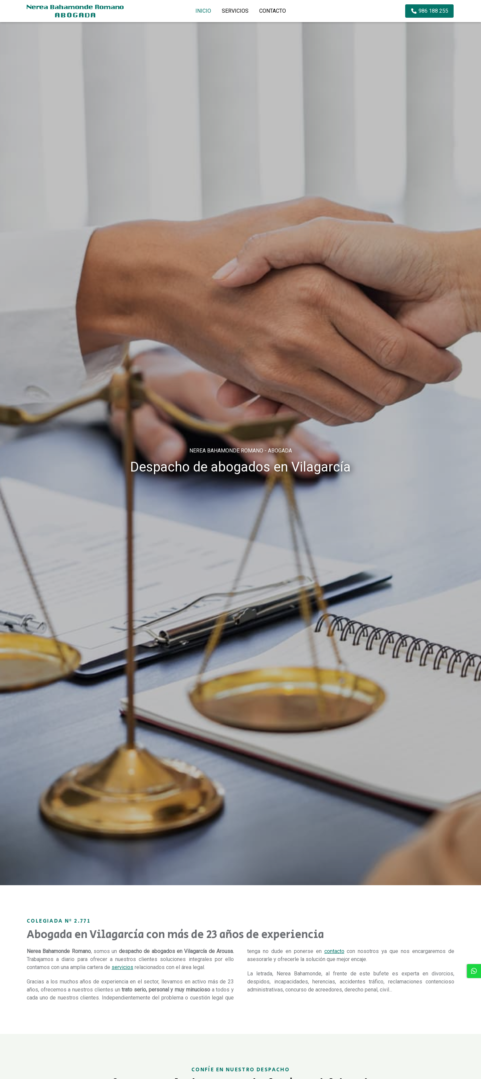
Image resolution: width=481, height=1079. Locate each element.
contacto (334, 951)
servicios (122, 967)
